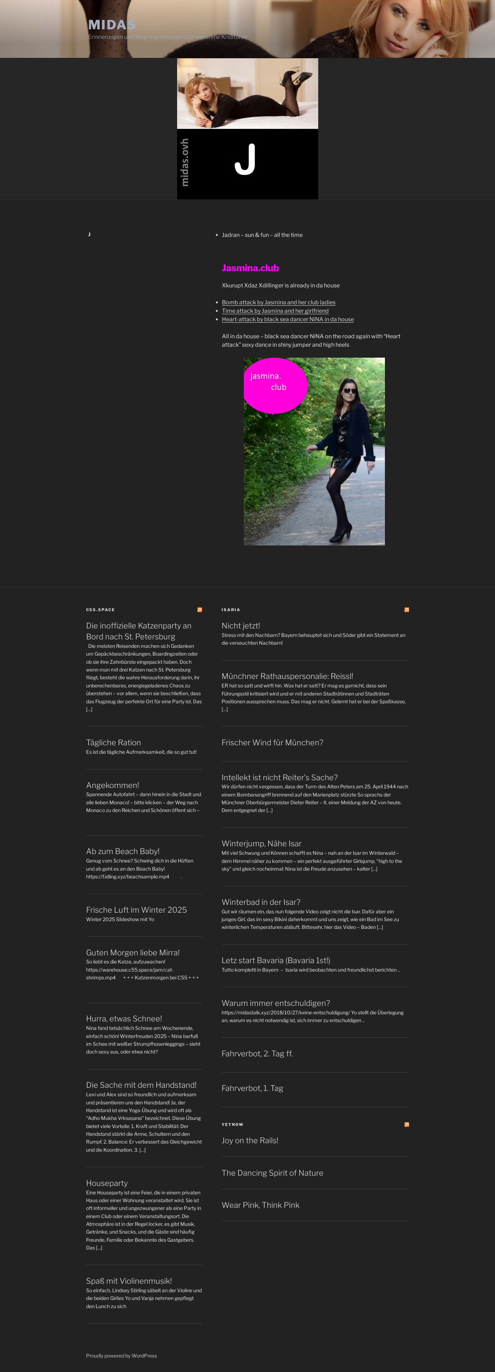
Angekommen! (112, 785)
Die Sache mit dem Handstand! (141, 1085)
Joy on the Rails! (250, 1140)
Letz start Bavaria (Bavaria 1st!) (276, 960)
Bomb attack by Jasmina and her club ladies (279, 302)
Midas (112, 24)
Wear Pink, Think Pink (261, 1205)
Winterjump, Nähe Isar (262, 843)
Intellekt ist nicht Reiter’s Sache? (280, 777)
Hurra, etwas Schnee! (124, 1018)
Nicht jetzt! (241, 625)
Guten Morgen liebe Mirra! (133, 952)
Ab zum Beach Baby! (122, 851)
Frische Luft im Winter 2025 (136, 909)
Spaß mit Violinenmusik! (129, 1280)
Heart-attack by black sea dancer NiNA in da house (288, 319)
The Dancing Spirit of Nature (273, 1172)
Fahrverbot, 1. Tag (252, 1088)
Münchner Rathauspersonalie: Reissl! (287, 676)
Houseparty (107, 1183)
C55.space (100, 609)
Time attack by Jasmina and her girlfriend (275, 311)
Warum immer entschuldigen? (276, 1003)
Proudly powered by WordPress (121, 1356)
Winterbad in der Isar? (261, 902)
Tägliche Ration (113, 742)
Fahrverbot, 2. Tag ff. (257, 1053)
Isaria (231, 609)
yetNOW (233, 1124)
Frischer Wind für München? (272, 742)
